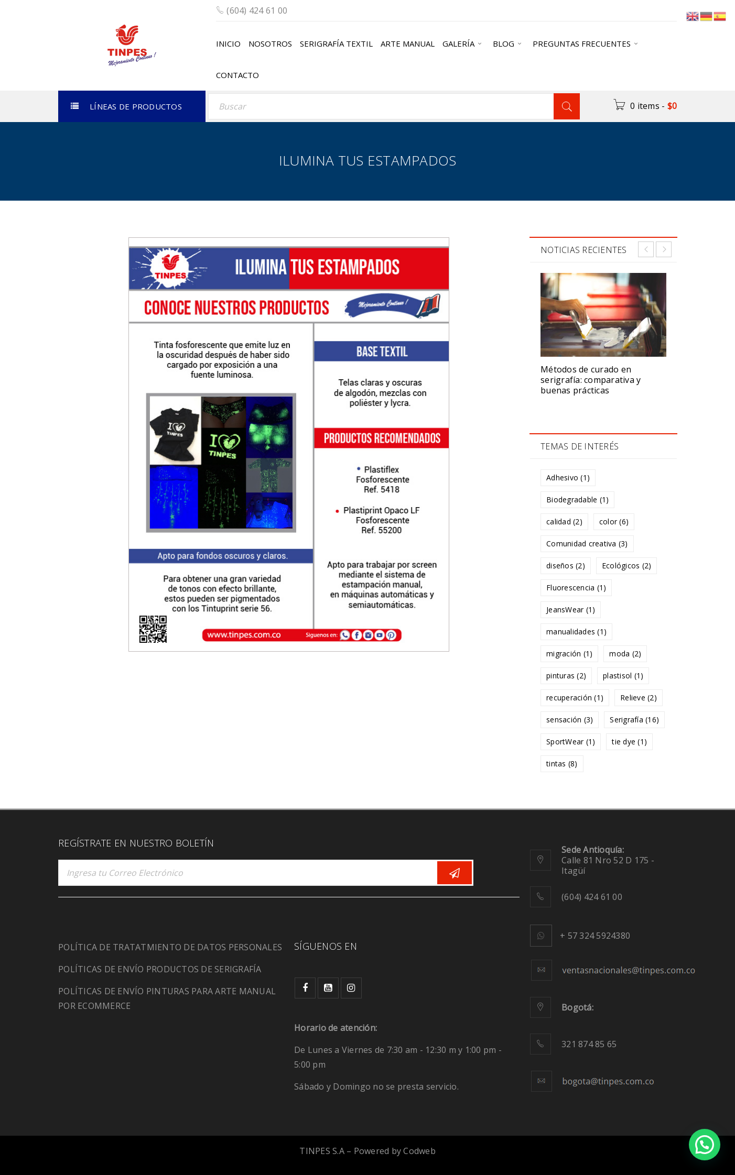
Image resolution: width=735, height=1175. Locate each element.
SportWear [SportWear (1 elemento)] (570, 741)
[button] (704, 1144)
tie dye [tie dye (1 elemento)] (629, 741)
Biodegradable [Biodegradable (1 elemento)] (577, 499)
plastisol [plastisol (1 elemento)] (623, 675)
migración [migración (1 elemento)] (569, 653)
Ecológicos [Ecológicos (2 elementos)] (627, 565)
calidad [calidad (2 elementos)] (564, 521)
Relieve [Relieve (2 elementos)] (638, 697)
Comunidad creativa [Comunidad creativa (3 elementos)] (587, 543)
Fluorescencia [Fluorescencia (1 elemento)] (576, 587)
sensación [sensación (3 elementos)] (569, 719)
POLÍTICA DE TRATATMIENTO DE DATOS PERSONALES (170, 947)
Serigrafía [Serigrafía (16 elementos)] (634, 719)
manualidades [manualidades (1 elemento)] (576, 631)
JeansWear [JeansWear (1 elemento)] (570, 609)
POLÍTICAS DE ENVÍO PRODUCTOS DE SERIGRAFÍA (160, 969)
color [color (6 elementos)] (614, 521)
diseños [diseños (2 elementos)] (565, 565)
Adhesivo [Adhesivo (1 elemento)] (568, 477)
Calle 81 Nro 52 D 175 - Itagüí (607, 860)
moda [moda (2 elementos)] (625, 653)
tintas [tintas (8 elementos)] (562, 763)
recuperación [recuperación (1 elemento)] (574, 697)
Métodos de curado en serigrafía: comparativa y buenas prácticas (591, 380)
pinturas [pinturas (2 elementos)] (566, 675)
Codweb (419, 1151)
